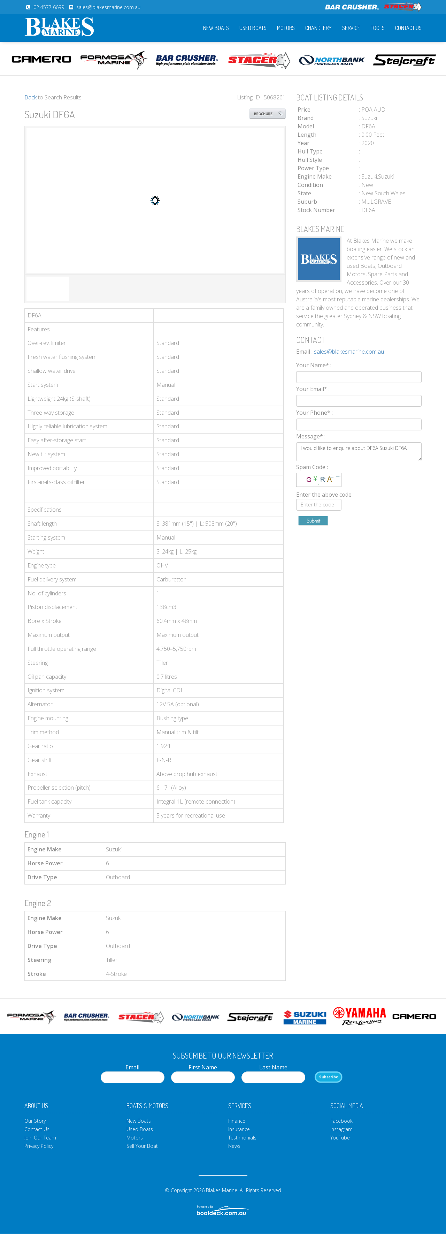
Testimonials (242, 1137)
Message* (310, 436)
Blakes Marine (221, 1190)
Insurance (239, 1129)
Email (132, 1073)
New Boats (216, 27)
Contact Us (408, 27)
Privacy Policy (38, 1146)
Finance (236, 1121)
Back (30, 97)
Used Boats (253, 27)
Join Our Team (40, 1137)
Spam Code (312, 467)
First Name (203, 1073)
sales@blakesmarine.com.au (108, 7)
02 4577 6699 (48, 7)
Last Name (273, 1073)
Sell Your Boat (142, 1146)
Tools (378, 27)
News (234, 1146)
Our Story (35, 1121)
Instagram (341, 1129)
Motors (286, 27)
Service (351, 27)
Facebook (341, 1121)
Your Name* (313, 365)
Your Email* (313, 389)
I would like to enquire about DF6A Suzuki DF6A (359, 451)
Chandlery (318, 27)
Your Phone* (314, 412)
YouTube (340, 1137)
